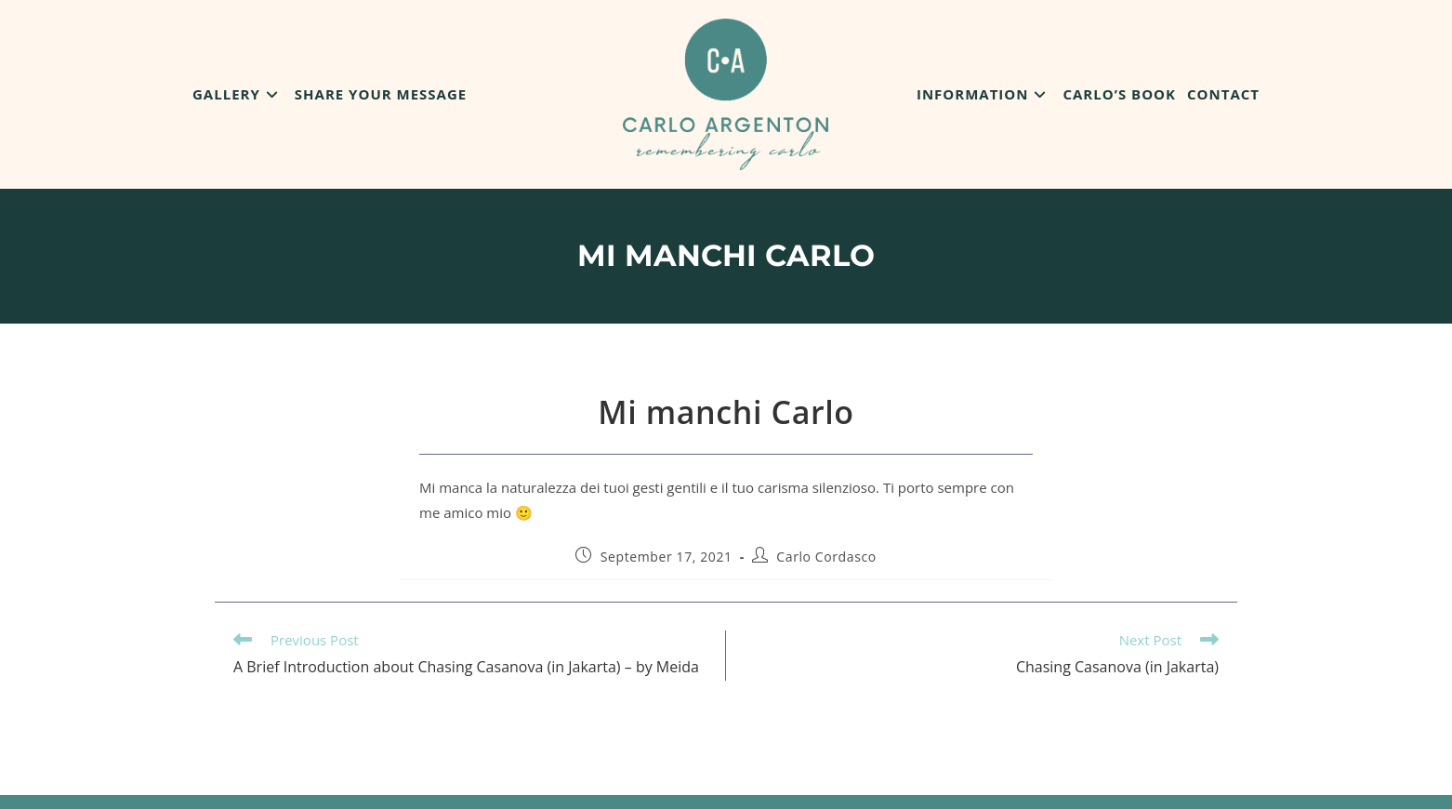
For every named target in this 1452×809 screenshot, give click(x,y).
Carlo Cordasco (826, 556)
